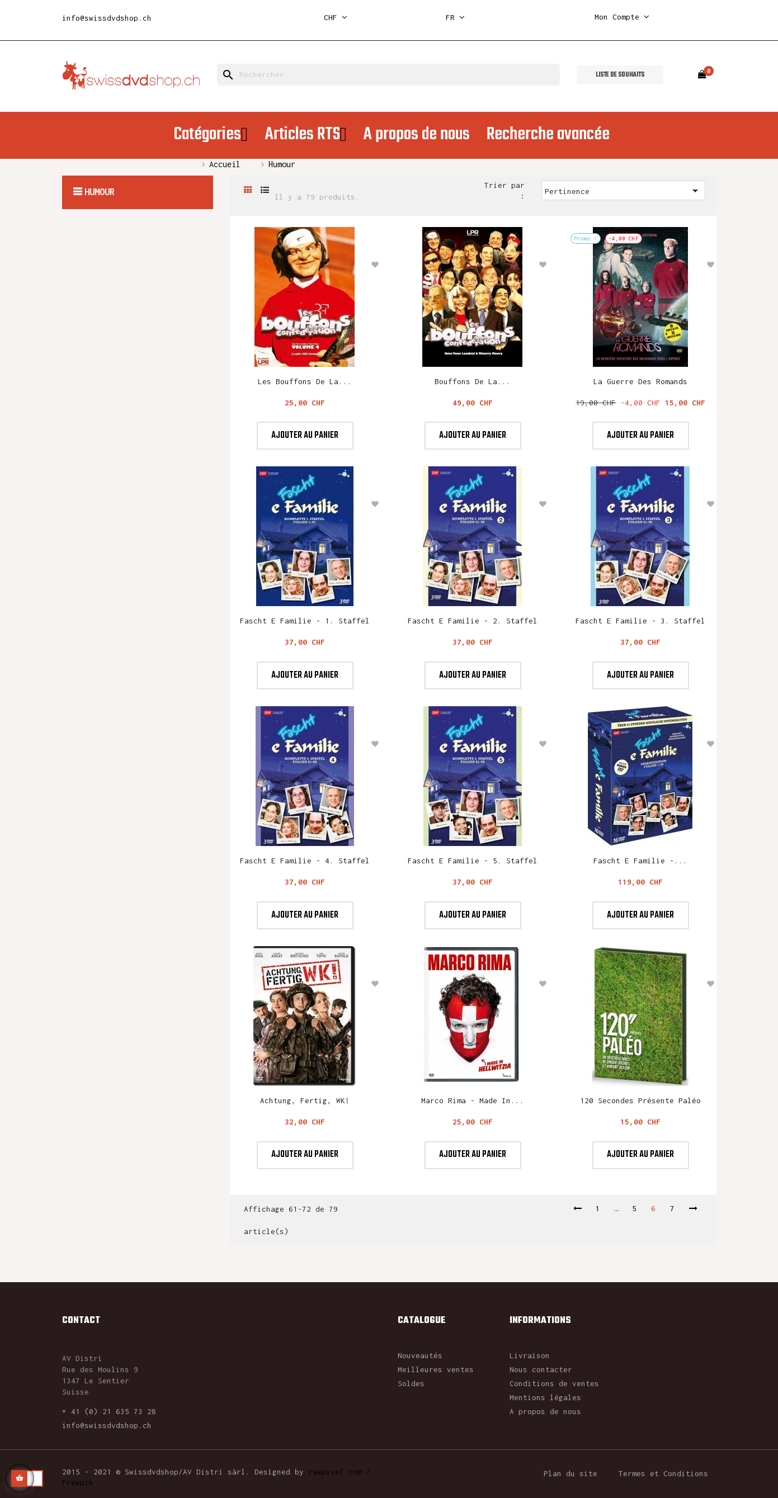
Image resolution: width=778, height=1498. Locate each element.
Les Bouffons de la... (305, 381)
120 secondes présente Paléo (640, 1100)
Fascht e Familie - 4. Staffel (305, 860)
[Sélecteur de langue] (455, 17)
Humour (99, 192)
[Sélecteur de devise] (335, 17)
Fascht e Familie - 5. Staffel (472, 860)
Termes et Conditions (663, 1473)
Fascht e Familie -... (640, 860)
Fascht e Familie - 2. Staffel (472, 620)
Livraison (530, 1355)
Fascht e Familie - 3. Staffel (640, 620)
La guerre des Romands (640, 381)
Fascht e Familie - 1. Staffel (305, 620)
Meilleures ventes (436, 1369)
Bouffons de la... (473, 381)
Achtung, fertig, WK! (305, 1100)
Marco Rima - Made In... (472, 1100)
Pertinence (623, 190)
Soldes (411, 1383)
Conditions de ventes (554, 1383)
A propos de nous (545, 1411)
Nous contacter (541, 1369)
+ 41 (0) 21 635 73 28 (109, 1411)
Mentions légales (545, 1397)
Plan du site (570, 1473)
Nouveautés (420, 1355)
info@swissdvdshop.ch (107, 17)
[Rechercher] (388, 75)
